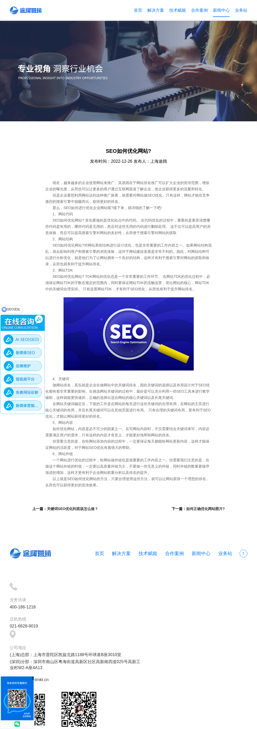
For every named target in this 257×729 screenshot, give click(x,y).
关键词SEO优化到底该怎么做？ (75, 516)
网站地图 (163, 722)
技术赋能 (176, 10)
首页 (137, 10)
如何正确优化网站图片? (203, 516)
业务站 (240, 10)
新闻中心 (220, 10)
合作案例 (198, 10)
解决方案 (155, 10)
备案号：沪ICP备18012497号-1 (123, 722)
